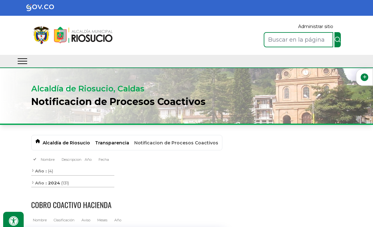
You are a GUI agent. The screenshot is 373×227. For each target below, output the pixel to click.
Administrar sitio (315, 26)
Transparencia (112, 143)
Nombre (48, 159)
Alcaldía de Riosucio (66, 143)
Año (88, 159)
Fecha (104, 159)
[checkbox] (35, 160)
